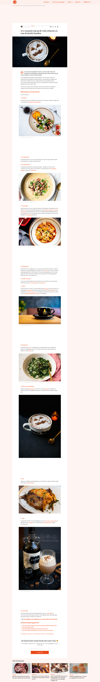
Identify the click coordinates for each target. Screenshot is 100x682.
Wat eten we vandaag (49, 2)
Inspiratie (68, 2)
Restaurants (78, 2)
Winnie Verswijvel (26, 25)
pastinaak (33, 170)
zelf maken (31, 483)
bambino (53, 290)
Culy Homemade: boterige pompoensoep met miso (35, 628)
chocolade (49, 613)
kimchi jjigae (29, 215)
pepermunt (31, 389)
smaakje (31, 522)
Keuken (61, 2)
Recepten (37, 2)
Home (13, 5)
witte (55, 521)
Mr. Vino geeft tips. (33, 283)
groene (48, 521)
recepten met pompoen (34, 102)
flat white (32, 292)
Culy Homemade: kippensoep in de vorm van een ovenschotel (37, 630)
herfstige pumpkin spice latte (31, 293)
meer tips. (42, 283)
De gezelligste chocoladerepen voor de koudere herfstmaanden (40, 619)
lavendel (47, 389)
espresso (46, 288)
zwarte (52, 521)
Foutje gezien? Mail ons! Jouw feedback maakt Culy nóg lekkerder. (37, 634)
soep (45, 270)
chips (29, 350)
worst (29, 347)
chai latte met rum (47, 522)
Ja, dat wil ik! (40, 652)
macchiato (29, 290)
